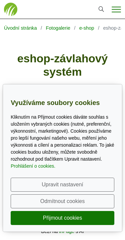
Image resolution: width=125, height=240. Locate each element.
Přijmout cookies (62, 218)
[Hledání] (101, 9)
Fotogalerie (58, 28)
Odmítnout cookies (62, 201)
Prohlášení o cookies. (33, 166)
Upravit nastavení (62, 184)
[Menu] (116, 9)
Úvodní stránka (20, 28)
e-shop (86, 28)
